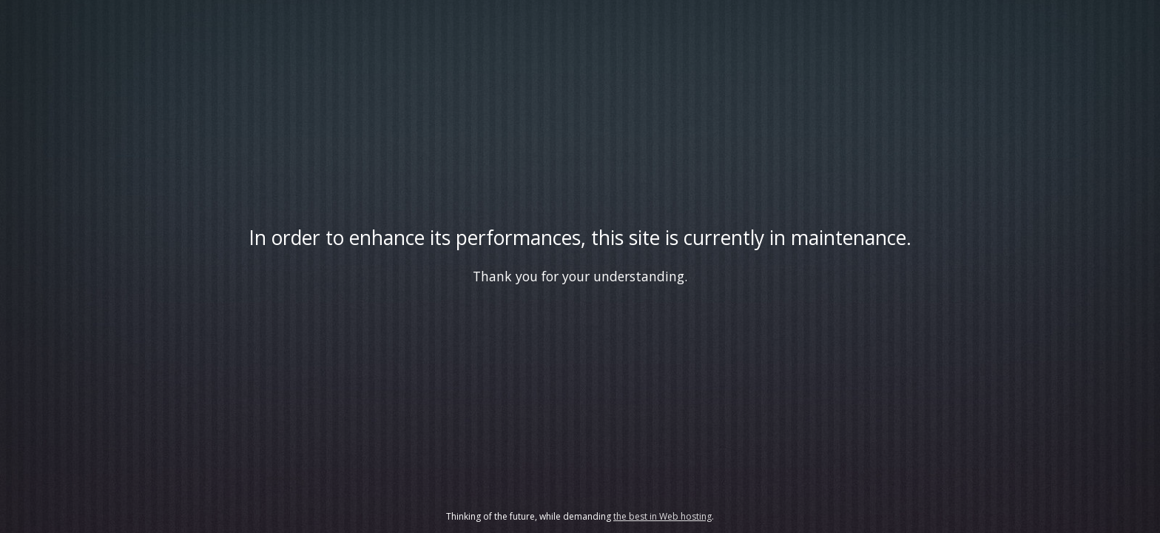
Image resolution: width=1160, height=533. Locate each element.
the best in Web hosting (662, 516)
